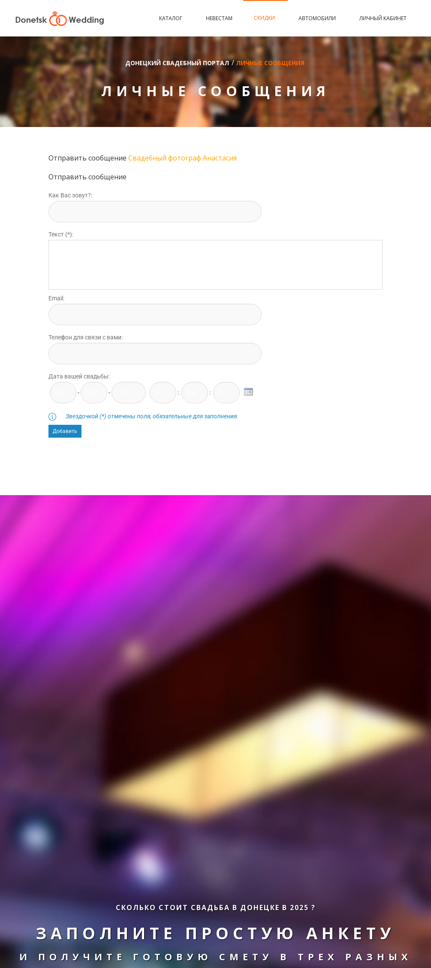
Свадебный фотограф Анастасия (182, 158)
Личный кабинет (383, 18)
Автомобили (318, 18)
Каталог (171, 18)
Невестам (219, 18)
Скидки (265, 17)
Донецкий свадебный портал (177, 63)
